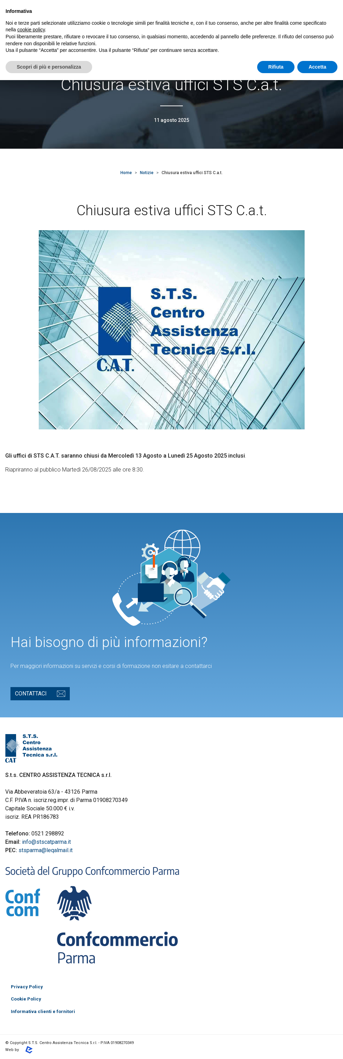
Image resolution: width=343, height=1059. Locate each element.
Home (126, 172)
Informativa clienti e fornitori (43, 1011)
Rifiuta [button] (276, 67)
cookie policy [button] (31, 29)
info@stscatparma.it (46, 842)
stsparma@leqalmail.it (45, 850)
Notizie (147, 172)
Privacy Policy (27, 986)
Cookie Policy (26, 999)
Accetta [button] (317, 67)
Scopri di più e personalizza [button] (49, 67)
